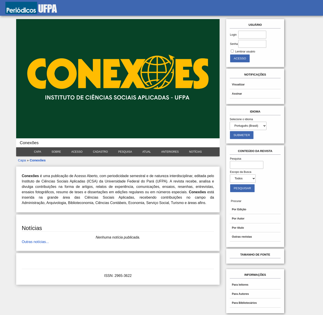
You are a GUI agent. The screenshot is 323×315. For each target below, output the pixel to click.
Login (233, 34)
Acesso (77, 151)
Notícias (195, 151)
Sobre (56, 151)
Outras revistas (242, 236)
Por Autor (238, 218)
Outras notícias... (35, 242)
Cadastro (100, 151)
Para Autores (240, 293)
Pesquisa (125, 151)
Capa (37, 151)
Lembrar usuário (245, 51)
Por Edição (239, 209)
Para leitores (240, 284)
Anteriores (170, 151)
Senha (234, 44)
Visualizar (238, 84)
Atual (146, 151)
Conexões (38, 160)
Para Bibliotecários (244, 302)
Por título (238, 227)
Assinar (237, 93)
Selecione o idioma (241, 119)
